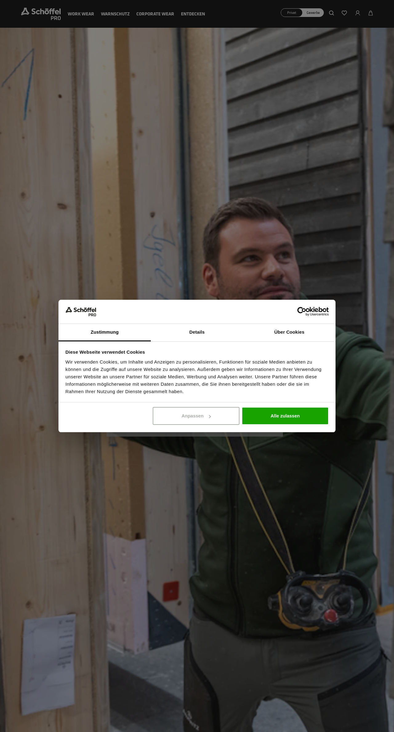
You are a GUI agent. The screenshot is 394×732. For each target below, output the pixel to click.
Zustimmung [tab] (105, 332)
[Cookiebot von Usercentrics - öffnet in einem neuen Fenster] (302, 311)
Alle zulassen (285, 415)
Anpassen (196, 415)
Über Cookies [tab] (289, 332)
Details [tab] (197, 332)
